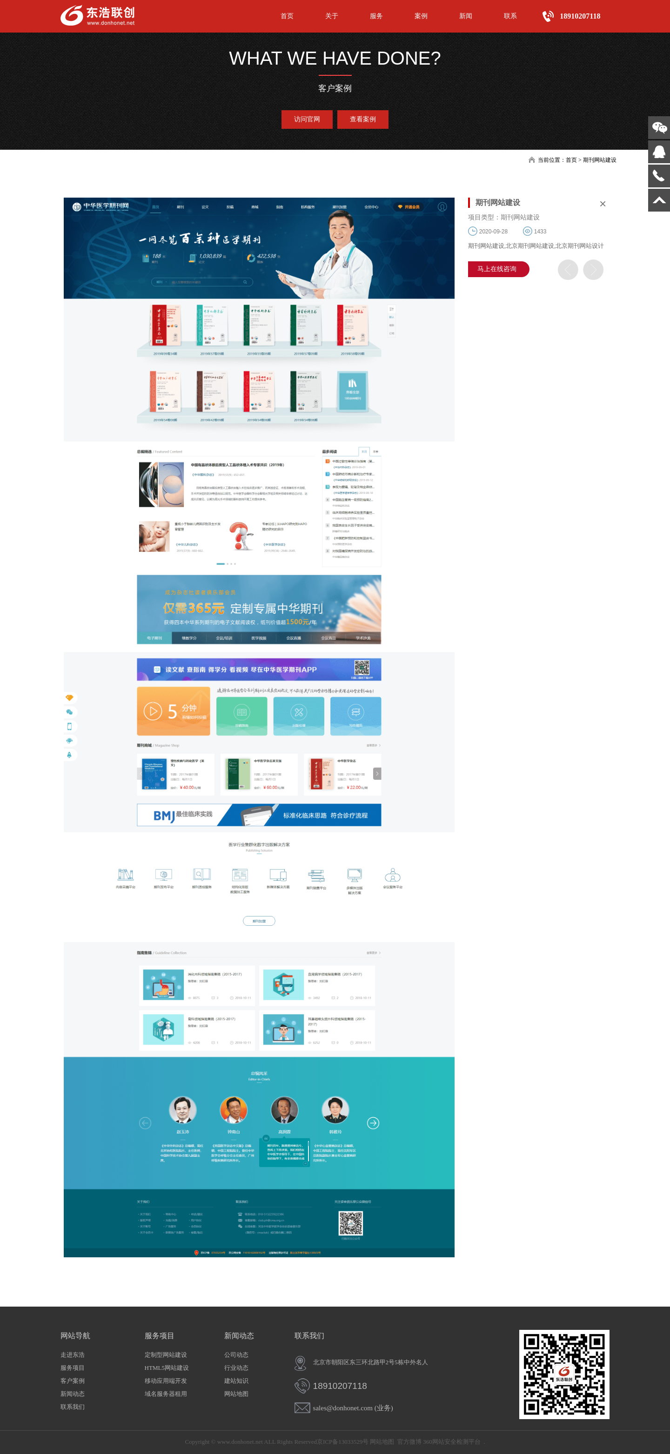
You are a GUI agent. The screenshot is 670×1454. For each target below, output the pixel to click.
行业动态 (236, 1367)
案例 (421, 16)
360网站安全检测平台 (452, 1441)
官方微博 (409, 1441)
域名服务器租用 (166, 1393)
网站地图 (236, 1393)
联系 (510, 16)
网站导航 (75, 1336)
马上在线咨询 (496, 269)
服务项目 (72, 1367)
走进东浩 (72, 1354)
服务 (376, 16)
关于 (331, 16)
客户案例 (72, 1380)
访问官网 (307, 119)
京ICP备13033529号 (342, 1441)
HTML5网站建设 (167, 1367)
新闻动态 (72, 1393)
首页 (287, 16)
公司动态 (236, 1354)
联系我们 (72, 1406)
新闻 (465, 16)
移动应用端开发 (166, 1380)
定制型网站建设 (166, 1354)
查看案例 (363, 119)
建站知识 (236, 1380)
